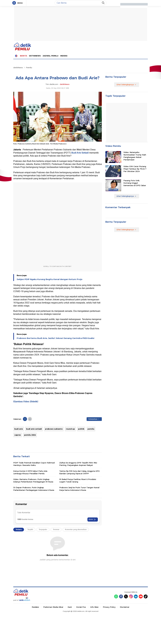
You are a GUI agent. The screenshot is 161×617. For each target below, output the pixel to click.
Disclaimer (124, 607)
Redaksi (35, 607)
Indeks (63, 56)
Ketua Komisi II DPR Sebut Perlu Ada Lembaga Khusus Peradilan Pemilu (30, 472)
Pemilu (29, 67)
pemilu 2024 (30, 435)
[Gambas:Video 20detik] (25, 401)
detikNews (18, 67)
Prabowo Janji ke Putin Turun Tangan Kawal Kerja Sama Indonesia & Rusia (79, 488)
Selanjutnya (93, 419)
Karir (70, 607)
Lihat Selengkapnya (126, 84)
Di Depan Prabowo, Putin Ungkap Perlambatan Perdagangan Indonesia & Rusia (33, 488)
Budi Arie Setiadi (80, 153)
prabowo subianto (54, 429)
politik (81, 429)
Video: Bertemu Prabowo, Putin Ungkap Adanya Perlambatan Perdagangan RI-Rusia (33, 480)
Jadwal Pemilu (50, 56)
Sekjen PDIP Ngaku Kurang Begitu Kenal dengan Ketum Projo (49, 279)
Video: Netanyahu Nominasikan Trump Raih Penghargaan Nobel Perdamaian (134, 156)
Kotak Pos (81, 607)
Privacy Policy (109, 607)
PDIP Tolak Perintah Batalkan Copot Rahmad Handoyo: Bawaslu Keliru (34, 464)
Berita (23, 56)
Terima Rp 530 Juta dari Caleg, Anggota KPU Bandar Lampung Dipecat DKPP (79, 472)
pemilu (91, 429)
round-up (70, 429)
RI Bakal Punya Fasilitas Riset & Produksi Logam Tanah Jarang (77, 480)
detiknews (35, 56)
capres (17, 435)
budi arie (18, 429)
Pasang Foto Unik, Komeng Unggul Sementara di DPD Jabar (134, 182)
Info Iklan (94, 607)
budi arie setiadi (34, 429)
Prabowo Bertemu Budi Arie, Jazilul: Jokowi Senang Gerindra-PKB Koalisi (55, 338)
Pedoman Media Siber (53, 607)
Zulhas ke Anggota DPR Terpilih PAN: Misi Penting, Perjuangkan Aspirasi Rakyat (78, 464)
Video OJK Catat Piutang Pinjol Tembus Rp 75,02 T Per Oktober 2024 (134, 168)
